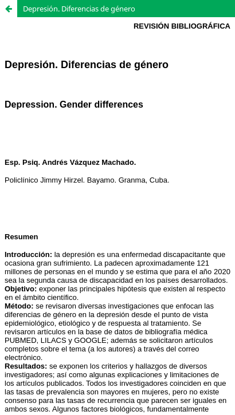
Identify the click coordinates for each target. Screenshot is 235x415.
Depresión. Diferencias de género (79, 8)
